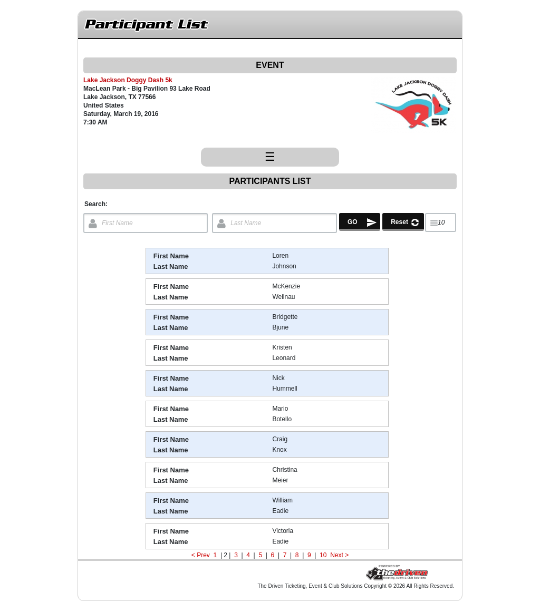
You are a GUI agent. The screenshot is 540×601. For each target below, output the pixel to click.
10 (323, 555)
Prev (203, 555)
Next (336, 555)
